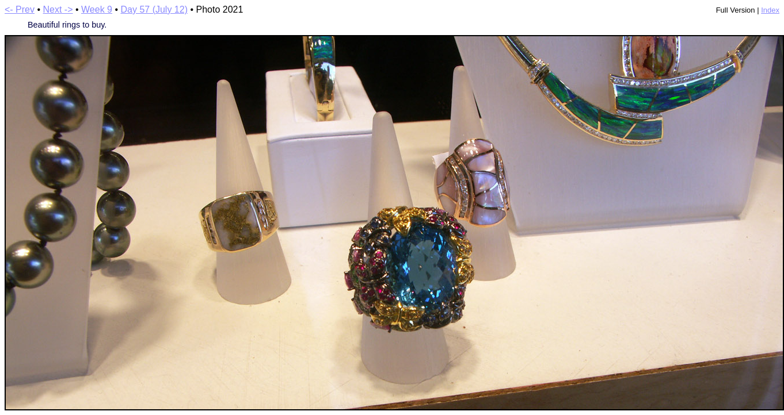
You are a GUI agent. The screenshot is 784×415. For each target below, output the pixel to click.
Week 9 (96, 9)
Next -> (58, 9)
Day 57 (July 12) (154, 9)
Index (770, 10)
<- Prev (20, 9)
